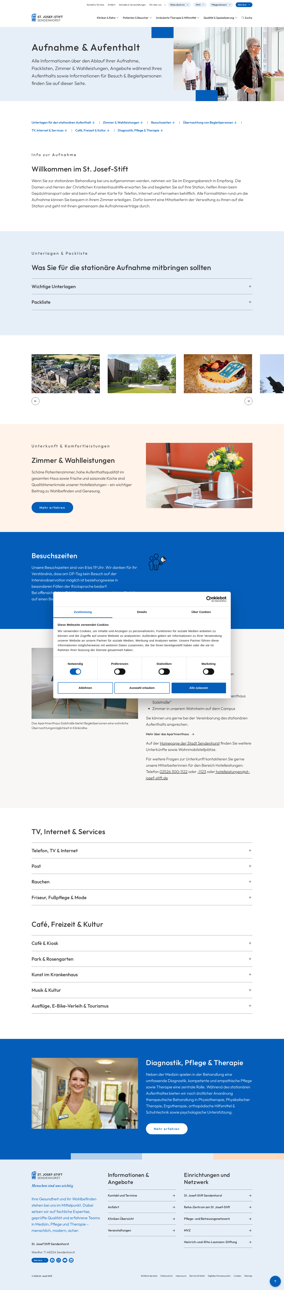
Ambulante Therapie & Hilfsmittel (176, 18)
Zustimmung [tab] (83, 612)
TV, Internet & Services (48, 130)
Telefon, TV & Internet (55, 850)
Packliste (41, 302)
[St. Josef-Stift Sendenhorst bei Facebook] (52, 1260)
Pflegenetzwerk (219, 4)
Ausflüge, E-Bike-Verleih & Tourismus (70, 1006)
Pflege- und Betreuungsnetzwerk (207, 1219)
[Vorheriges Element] (35, 401)
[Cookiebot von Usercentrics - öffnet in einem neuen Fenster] (209, 599)
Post (36, 866)
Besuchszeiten (161, 122)
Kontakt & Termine (95, 4)
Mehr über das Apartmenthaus (167, 734)
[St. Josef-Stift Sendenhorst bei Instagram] (58, 1260)
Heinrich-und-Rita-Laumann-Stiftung (210, 1242)
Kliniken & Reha (106, 18)
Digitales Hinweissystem (219, 1275)
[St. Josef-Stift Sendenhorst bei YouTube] (65, 1260)
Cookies (237, 1275)
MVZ (198, 4)
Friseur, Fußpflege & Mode (59, 897)
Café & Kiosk (45, 943)
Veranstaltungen (119, 1230)
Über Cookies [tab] (201, 612)
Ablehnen (85, 688)
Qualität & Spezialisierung (219, 18)
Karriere (242, 4)
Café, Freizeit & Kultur (90, 130)
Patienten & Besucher (136, 18)
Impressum (181, 1275)
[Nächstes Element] (248, 401)
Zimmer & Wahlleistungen (121, 122)
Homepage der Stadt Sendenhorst (190, 743)
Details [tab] (142, 612)
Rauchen (41, 882)
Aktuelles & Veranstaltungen (132, 4)
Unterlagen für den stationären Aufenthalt (61, 122)
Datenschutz (167, 1275)
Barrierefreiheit (197, 1275)
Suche (248, 18)
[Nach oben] (275, 1281)
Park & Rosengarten (52, 959)
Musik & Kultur (46, 990)
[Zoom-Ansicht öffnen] (66, 373)
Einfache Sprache (149, 1275)
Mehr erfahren (52, 507)
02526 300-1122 (174, 771)
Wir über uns (155, 4)
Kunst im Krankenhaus (55, 974)
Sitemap (248, 1275)
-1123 (201, 771)
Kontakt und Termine (122, 1195)
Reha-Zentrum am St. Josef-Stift (207, 1207)
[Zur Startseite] (47, 17)
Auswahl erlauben (142, 688)
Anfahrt (111, 4)
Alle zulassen (198, 688)
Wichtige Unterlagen (54, 286)
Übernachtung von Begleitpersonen (208, 122)
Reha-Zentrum (177, 4)
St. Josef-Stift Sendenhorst (203, 1195)
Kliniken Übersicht (121, 1219)
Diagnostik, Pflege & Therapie (138, 130)
